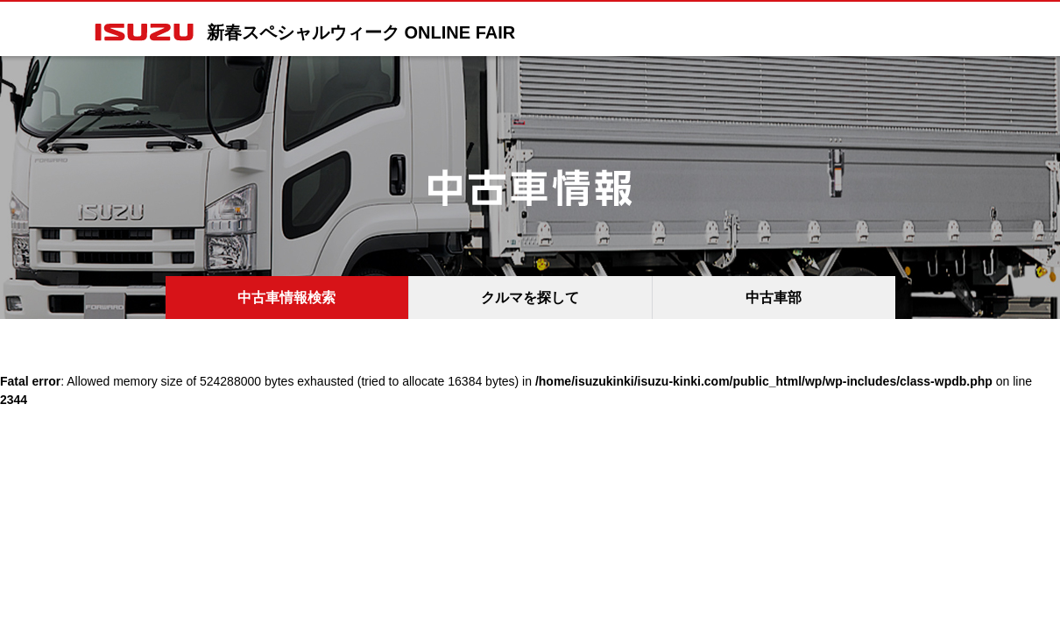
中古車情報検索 (286, 297)
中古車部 (774, 297)
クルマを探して (530, 297)
